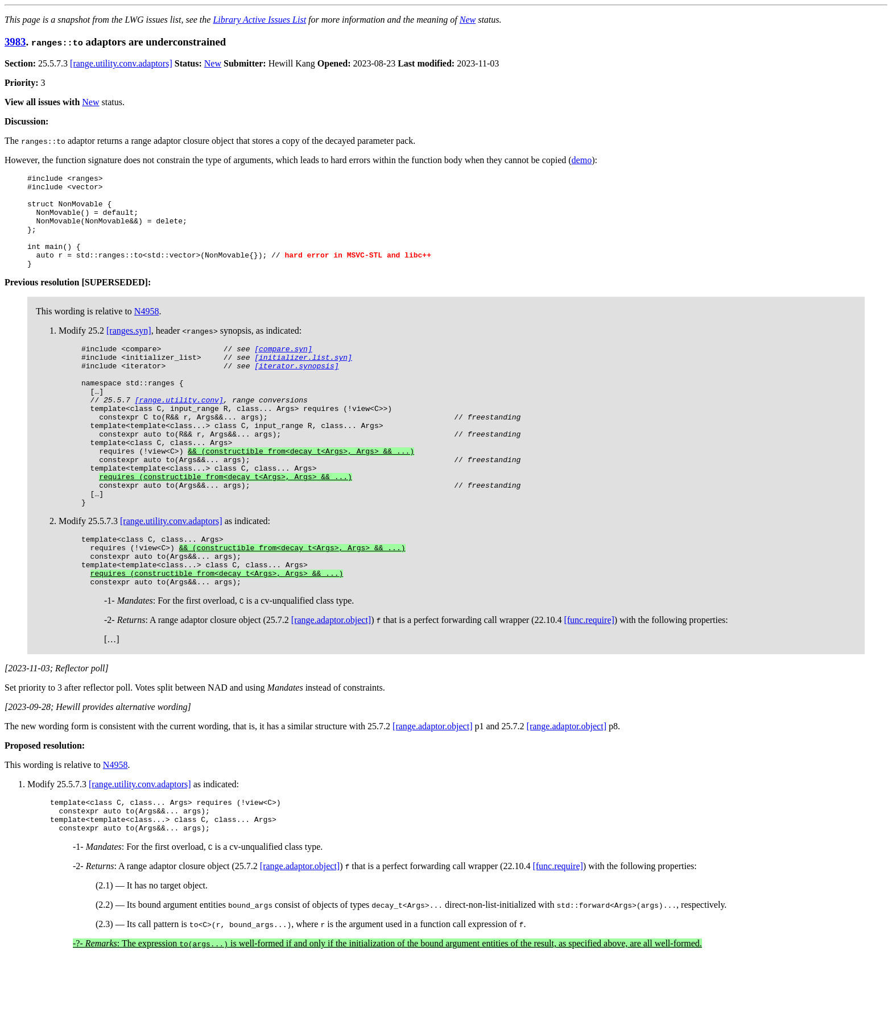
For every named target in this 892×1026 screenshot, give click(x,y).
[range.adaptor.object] (331, 681)
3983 (15, 42)
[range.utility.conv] (179, 430)
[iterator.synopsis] (296, 389)
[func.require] (589, 681)
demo (582, 160)
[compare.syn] (283, 369)
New (468, 19)
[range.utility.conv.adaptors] (121, 63)
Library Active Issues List (259, 19)
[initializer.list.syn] (303, 379)
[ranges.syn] (128, 349)
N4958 (146, 330)
